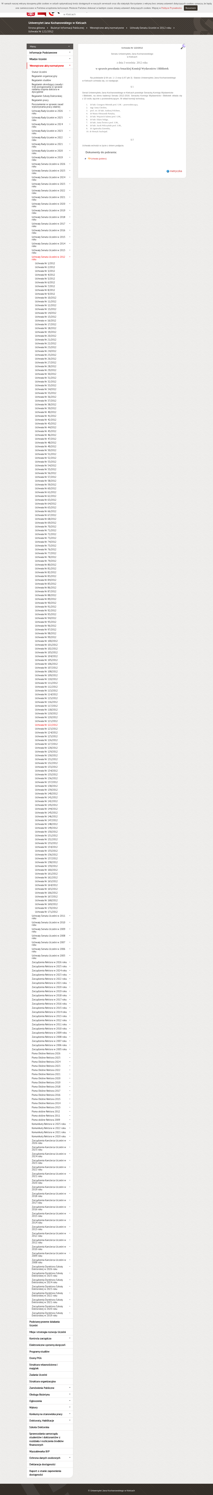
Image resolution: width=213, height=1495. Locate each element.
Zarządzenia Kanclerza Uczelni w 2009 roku (49, 1251)
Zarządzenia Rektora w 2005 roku (49, 1045)
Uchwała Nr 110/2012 (46, 675)
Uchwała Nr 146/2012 (46, 812)
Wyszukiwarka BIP (39, 1447)
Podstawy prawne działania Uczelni (44, 1319)
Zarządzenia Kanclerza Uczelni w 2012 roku (49, 1231)
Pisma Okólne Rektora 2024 (46, 1058)
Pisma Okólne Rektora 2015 (46, 1095)
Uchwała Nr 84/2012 (45, 576)
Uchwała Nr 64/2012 (45, 500)
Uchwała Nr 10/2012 (45, 294)
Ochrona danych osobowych (44, 1454)
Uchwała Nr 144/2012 (46, 805)
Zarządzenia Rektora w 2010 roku (49, 1024)
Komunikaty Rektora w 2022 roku (49, 1124)
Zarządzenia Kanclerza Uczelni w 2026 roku (49, 1138)
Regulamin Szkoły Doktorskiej (47, 92)
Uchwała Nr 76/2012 (45, 545)
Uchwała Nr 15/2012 (45, 313)
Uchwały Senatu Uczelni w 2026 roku (48, 161)
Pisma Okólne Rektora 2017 (46, 1087)
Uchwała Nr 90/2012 (45, 599)
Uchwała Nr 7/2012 (45, 282)
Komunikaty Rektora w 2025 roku (49, 1120)
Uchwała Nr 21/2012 (45, 336)
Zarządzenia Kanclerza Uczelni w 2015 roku (49, 1211)
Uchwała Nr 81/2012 (45, 564)
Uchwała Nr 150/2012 (46, 828)
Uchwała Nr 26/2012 (45, 355)
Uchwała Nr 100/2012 (46, 637)
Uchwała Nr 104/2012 (46, 652)
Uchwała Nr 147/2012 (46, 816)
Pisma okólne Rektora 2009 (46, 1116)
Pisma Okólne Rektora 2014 (46, 1099)
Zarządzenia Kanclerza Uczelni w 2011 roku (49, 1237)
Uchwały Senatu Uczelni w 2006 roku (48, 946)
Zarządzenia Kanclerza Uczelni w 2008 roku (49, 1257)
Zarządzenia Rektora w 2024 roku (49, 966)
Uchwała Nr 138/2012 (46, 782)
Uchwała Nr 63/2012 (45, 496)
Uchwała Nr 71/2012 (45, 526)
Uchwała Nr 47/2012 (45, 435)
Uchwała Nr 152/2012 (46, 835)
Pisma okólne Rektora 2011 (46, 1112)
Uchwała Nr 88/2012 (45, 591)
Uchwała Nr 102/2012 (46, 644)
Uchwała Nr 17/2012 (45, 320)
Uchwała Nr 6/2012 (45, 278)
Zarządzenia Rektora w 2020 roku (49, 983)
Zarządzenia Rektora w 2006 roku (49, 1041)
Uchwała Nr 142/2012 (46, 797)
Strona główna (36, 27)
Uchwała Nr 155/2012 (46, 847)
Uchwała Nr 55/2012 (45, 465)
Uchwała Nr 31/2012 (45, 374)
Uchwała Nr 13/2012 (45, 305)
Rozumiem (191, 7)
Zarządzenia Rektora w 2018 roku (49, 991)
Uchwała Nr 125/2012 (46, 732)
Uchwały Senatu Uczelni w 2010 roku (48, 920)
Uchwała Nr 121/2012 (46, 717)
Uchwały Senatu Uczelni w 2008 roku (48, 933)
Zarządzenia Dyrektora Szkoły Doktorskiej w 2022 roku (47, 1290)
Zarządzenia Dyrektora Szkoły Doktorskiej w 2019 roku (47, 1310)
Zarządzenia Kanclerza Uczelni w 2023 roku (49, 1158)
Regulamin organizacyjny (44, 72)
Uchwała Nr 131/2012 (46, 755)
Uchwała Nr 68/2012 (45, 515)
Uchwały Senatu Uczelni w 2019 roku (48, 208)
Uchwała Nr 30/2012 (45, 370)
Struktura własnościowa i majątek (43, 1362)
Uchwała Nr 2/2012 (45, 263)
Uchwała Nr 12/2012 (45, 301)
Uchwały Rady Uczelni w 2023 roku (47, 128)
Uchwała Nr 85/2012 (45, 580)
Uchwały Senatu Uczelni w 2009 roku (48, 926)
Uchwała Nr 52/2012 (45, 454)
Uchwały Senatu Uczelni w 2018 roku (48, 214)
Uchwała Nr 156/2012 (46, 850)
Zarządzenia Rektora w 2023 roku (49, 971)
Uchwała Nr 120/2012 (46, 713)
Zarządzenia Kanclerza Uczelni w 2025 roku (49, 1145)
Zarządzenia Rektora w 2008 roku (49, 1033)
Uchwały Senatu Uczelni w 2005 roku (48, 953)
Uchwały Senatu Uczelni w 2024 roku (48, 175)
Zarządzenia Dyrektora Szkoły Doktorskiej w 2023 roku (47, 1284)
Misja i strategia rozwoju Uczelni (47, 1328)
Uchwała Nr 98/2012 (45, 629)
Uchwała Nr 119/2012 (46, 709)
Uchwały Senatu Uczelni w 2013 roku (48, 248)
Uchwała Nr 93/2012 (45, 610)
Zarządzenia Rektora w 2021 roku (49, 979)
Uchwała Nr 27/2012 (45, 358)
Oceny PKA (35, 1354)
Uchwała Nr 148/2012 (46, 820)
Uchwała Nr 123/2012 (46, 725)
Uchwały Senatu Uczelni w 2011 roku (48, 913)
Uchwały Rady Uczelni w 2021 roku (47, 141)
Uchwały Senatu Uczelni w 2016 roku (48, 228)
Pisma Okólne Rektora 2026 (46, 1049)
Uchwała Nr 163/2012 (46, 877)
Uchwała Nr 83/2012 (45, 572)
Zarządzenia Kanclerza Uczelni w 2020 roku (49, 1178)
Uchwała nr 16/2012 (45, 316)
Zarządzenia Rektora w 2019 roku (49, 987)
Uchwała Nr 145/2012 (46, 809)
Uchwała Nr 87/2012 (45, 587)
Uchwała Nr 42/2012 (45, 416)
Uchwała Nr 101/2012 (46, 641)
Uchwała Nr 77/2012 (45, 549)
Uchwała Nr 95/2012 (45, 618)
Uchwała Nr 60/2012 (45, 484)
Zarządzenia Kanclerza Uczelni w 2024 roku (49, 1151)
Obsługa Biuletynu (39, 1390)
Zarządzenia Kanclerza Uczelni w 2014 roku (49, 1218)
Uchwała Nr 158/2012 (46, 858)
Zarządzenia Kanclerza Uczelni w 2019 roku (49, 1184)
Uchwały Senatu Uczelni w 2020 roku (48, 201)
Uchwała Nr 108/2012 (46, 667)
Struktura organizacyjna (42, 1377)
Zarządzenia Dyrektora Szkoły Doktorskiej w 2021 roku (47, 1297)
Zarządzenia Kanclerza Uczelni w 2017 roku (49, 1198)
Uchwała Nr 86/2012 (45, 583)
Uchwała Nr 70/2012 (45, 522)
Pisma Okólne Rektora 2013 (46, 1103)
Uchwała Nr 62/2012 (45, 492)
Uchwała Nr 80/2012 (45, 561)
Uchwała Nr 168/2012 (46, 896)
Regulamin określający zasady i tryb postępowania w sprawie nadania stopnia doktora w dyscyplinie (47, 84)
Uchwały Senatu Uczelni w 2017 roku (48, 221)
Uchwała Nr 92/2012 (45, 606)
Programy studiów (39, 1347)
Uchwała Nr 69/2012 (45, 519)
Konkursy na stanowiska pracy (45, 1410)
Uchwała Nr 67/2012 (45, 511)
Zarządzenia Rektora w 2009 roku (49, 1029)
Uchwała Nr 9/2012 (45, 290)
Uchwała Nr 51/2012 (45, 450)
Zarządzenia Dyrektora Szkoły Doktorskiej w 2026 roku (47, 1264)
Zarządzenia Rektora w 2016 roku (49, 1000)
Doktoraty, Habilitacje (41, 1417)
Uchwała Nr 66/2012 (45, 507)
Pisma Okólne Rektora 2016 (46, 1091)
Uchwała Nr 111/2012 (46, 679)
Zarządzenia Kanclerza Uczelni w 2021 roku (49, 1171)
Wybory (33, 1403)
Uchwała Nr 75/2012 (45, 542)
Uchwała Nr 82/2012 (45, 568)
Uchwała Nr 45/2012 (45, 427)
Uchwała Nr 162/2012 (46, 873)
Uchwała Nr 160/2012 (46, 866)
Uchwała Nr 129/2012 (46, 747)
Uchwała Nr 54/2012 (45, 461)
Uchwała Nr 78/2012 (45, 553)
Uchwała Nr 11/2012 (45, 297)
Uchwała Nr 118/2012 (46, 706)
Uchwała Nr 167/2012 (46, 892)
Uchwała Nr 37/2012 (45, 397)
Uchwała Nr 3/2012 (45, 267)
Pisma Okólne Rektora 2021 (46, 1070)
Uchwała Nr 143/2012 (46, 801)
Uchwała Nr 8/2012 (45, 286)
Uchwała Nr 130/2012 (46, 751)
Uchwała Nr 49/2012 (45, 442)
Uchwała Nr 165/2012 (46, 885)
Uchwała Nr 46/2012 (45, 431)
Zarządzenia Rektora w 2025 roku (49, 962)
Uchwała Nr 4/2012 (45, 271)
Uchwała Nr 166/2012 (46, 889)
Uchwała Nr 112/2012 (46, 683)
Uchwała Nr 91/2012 (45, 603)
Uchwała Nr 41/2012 (45, 412)
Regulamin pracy (40, 96)
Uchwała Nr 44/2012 (45, 423)
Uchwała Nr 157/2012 (46, 854)
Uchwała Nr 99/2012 (45, 633)
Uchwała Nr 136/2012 (46, 774)
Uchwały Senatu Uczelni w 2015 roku (48, 234)
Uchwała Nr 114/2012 (46, 690)
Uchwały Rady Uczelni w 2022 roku (47, 135)
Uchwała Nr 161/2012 (46, 870)
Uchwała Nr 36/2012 (45, 393)
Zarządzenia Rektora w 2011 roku (49, 1020)
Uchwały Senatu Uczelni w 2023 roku (48, 181)
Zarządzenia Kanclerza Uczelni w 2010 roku (49, 1244)
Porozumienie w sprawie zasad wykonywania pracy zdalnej (47, 102)
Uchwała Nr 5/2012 (45, 274)
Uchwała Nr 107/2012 (46, 664)
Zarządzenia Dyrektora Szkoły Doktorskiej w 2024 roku (47, 1277)
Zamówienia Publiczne (41, 1384)
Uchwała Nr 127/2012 (46, 740)
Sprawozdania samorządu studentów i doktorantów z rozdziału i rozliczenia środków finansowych (46, 1435)
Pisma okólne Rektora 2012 (46, 1107)
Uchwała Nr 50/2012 (45, 446)
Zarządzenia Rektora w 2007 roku (49, 1037)
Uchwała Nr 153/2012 (46, 839)
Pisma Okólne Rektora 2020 (46, 1074)
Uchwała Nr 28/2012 (45, 362)
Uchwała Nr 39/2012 (45, 404)
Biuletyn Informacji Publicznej (67, 27)
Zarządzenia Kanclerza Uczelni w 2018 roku (49, 1191)
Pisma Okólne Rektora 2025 (46, 1053)
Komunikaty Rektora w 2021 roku (49, 1128)
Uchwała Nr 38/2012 (45, 400)
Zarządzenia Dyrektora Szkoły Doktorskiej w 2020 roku (47, 1304)
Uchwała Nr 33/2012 (45, 381)
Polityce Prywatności (171, 7)
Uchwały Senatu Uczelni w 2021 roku (48, 195)
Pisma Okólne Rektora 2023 (46, 1062)
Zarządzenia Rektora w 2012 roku (49, 1016)
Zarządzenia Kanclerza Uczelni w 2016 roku (49, 1204)
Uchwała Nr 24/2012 (45, 347)
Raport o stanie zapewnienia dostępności (45, 1468)
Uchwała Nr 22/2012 (45, 339)
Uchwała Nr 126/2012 (46, 736)
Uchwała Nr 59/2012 (45, 480)
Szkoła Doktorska (39, 1423)
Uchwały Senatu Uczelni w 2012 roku (150, 27)
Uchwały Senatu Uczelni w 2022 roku (48, 188)
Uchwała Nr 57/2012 (45, 473)
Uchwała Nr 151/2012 (46, 831)
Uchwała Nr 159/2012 (46, 862)
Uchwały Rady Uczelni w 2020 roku (47, 148)
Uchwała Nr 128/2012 (46, 744)
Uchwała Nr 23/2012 (45, 343)
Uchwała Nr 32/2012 (45, 377)
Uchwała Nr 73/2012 (45, 534)
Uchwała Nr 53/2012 (45, 458)
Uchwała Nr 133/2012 (46, 763)
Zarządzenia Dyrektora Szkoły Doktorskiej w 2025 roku (47, 1271)
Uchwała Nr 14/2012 (45, 309)
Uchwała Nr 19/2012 (45, 328)
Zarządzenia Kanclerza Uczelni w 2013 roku (49, 1224)
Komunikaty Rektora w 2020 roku (49, 1132)
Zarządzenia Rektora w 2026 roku (49, 958)
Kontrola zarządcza (40, 1334)
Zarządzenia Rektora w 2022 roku (49, 975)
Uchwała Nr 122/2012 (40, 31)
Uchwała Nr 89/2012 (45, 595)
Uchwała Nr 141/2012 (46, 793)
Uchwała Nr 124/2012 (46, 728)
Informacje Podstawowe (43, 48)
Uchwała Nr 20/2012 (45, 332)
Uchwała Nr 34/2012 (45, 385)
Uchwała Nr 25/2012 (45, 351)
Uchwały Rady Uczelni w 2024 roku (47, 122)
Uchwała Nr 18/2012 (45, 324)
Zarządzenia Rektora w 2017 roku (49, 995)
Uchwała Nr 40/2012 (45, 408)
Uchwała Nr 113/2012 (46, 686)
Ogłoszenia (35, 1397)
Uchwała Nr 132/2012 (46, 759)
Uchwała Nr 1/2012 (45, 259)
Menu (33, 42)
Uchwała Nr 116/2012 (46, 698)
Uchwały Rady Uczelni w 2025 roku (47, 115)
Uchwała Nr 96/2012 (45, 622)
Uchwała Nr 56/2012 (45, 469)
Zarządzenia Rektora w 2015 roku (49, 1004)
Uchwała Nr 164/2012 (46, 881)
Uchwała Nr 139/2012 (46, 786)
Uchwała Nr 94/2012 (45, 614)
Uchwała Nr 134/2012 (46, 767)
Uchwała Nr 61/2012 (45, 488)
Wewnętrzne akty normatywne (107, 27)
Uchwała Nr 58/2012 (45, 477)
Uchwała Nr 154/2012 (46, 843)
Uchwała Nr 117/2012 (46, 702)
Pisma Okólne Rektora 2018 (46, 1083)
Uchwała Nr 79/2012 (45, 557)
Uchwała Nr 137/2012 (46, 778)
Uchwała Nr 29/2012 (45, 366)
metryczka (176, 167)
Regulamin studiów (41, 76)
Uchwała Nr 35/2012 (45, 389)
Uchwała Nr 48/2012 (45, 439)
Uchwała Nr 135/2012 (46, 770)
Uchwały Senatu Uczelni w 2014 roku (48, 241)
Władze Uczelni (37, 55)
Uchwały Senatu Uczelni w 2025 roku (48, 168)
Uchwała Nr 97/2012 (45, 625)
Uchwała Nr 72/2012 (45, 530)
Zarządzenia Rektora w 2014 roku (49, 1008)
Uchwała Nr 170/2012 (46, 904)
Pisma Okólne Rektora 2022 (46, 1066)
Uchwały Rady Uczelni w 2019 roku (47, 155)
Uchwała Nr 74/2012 (45, 538)
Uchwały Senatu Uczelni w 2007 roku (48, 940)
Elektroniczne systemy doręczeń (47, 1341)
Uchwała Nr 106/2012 (46, 660)
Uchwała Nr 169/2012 (46, 900)
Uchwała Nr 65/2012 (45, 503)
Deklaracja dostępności (42, 1460)
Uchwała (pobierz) (99, 155)
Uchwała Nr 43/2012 (45, 419)
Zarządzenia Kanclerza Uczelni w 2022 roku (49, 1164)
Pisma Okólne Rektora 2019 (46, 1078)
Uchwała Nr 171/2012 (46, 908)
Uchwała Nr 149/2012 (46, 824)
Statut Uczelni (39, 68)
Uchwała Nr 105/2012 (46, 656)
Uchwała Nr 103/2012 (46, 648)
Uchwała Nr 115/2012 (46, 694)
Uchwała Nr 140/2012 (46, 789)
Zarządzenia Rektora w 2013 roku (49, 1012)
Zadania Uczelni (38, 1371)
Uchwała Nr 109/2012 (46, 671)
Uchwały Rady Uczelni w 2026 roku (47, 108)
